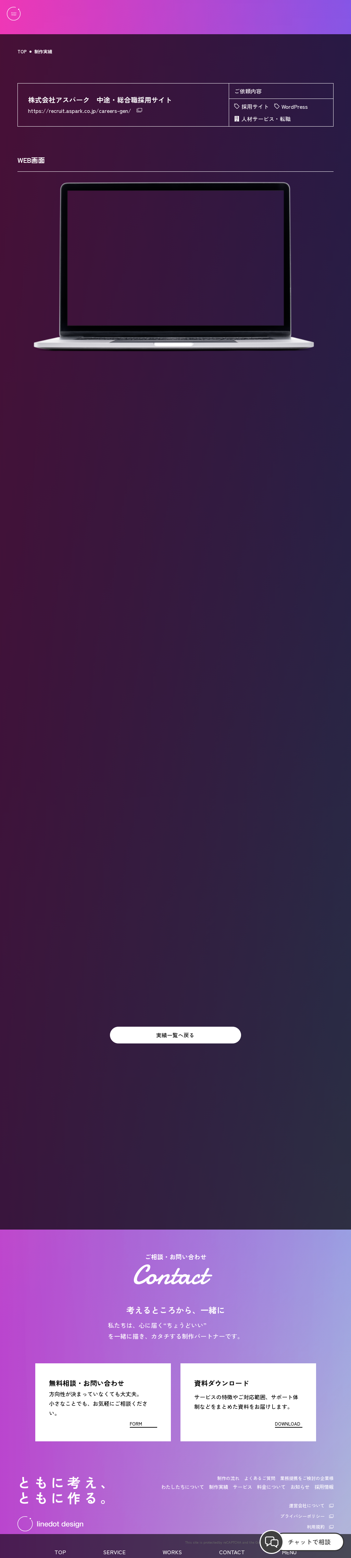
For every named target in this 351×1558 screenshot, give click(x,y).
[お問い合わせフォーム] (103, 1403)
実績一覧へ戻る (175, 1035)
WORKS (172, 1552)
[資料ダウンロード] (248, 1403)
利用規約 (316, 1526)
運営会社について (307, 1505)
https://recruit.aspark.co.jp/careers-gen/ (79, 110)
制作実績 (43, 51)
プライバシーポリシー (302, 1516)
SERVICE (114, 1552)
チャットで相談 (309, 1541)
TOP (22, 51)
